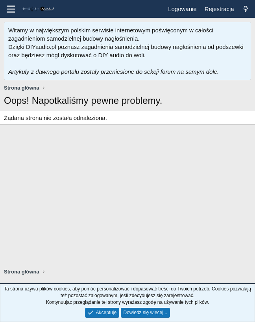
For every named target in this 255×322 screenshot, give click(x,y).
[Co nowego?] (245, 9)
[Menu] (11, 9)
